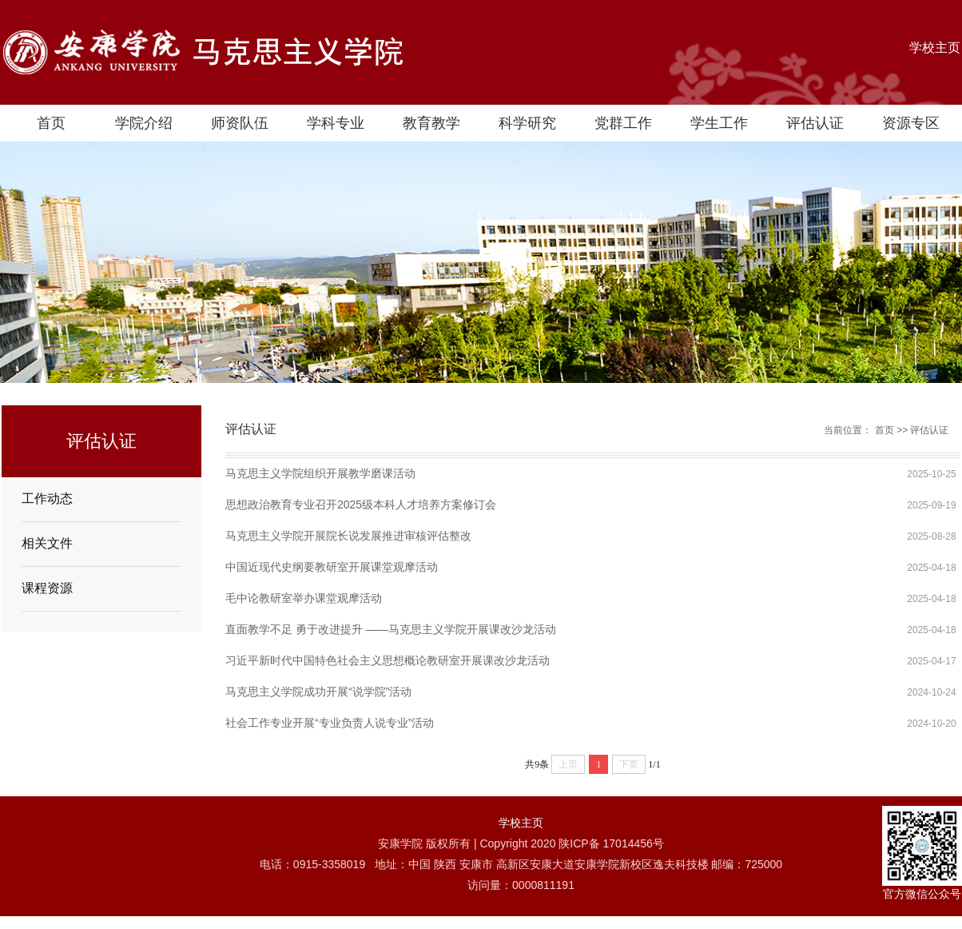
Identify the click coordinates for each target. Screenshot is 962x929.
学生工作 (719, 123)
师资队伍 (239, 123)
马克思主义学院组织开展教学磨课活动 (320, 473)
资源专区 (911, 123)
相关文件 (47, 543)
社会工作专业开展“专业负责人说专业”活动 (329, 722)
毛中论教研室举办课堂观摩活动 (303, 598)
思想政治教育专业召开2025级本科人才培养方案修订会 (360, 504)
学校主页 (934, 47)
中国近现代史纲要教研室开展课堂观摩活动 (331, 566)
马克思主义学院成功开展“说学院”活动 (318, 691)
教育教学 (431, 123)
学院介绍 (144, 123)
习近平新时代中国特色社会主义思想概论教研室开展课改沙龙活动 (387, 660)
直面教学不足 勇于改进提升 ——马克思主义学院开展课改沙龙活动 (390, 629)
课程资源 (47, 588)
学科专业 (335, 123)
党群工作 (623, 123)
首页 (51, 123)
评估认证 (815, 123)
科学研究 (527, 123)
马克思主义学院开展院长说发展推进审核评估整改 (348, 535)
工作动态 (47, 498)
